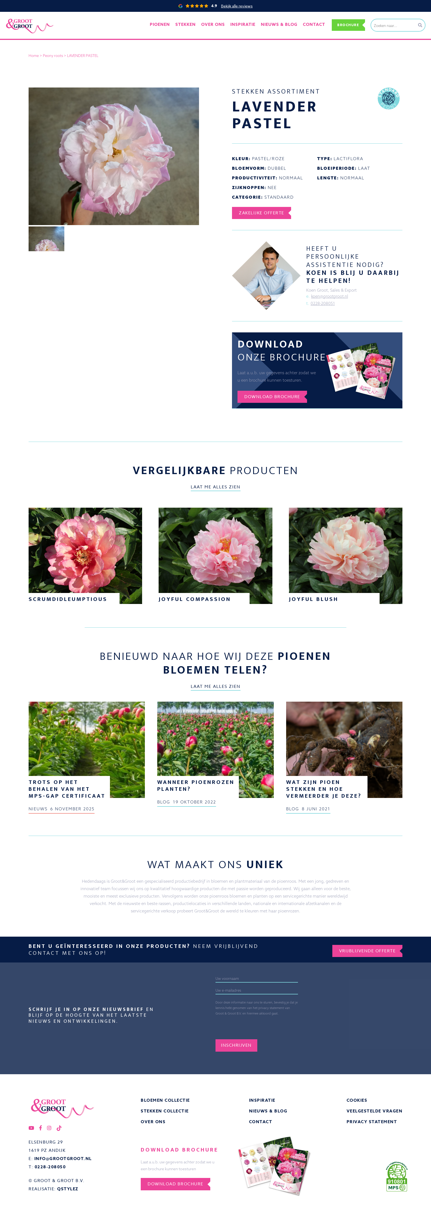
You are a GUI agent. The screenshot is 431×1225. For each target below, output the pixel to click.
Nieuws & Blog (268, 1113)
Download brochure (274, 398)
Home (34, 55)
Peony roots (53, 55)
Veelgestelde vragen (375, 1113)
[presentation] (277, 1028)
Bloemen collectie (165, 1102)
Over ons (214, 24)
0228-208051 (323, 303)
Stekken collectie (165, 1113)
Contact (309, 24)
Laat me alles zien (216, 489)
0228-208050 (50, 1170)
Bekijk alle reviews (237, 6)
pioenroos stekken (100, 373)
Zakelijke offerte (263, 213)
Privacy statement (372, 1124)
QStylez (68, 1192)
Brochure (346, 25)
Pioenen (164, 24)
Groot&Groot (17, 17)
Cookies (357, 1102)
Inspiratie (262, 1102)
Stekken (188, 24)
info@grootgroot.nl (63, 1162)
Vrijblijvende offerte (366, 951)
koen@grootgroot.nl (330, 296)
